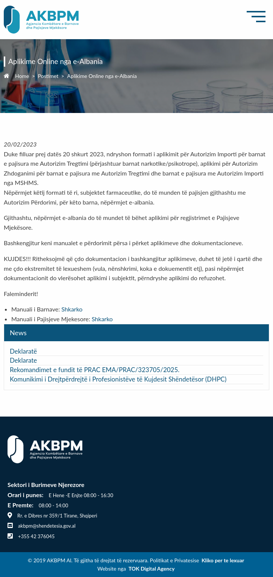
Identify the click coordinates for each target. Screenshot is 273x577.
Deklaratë (23, 351)
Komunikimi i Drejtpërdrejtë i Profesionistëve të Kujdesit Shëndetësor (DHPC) (118, 379)
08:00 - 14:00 (53, 505)
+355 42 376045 (36, 536)
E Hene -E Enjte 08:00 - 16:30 (81, 495)
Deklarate (24, 360)
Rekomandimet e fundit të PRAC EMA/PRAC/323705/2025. (94, 370)
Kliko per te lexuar (223, 560)
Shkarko (71, 309)
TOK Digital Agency (152, 568)
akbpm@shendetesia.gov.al (47, 526)
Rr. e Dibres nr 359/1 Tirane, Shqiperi (57, 516)
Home (22, 76)
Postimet (48, 76)
